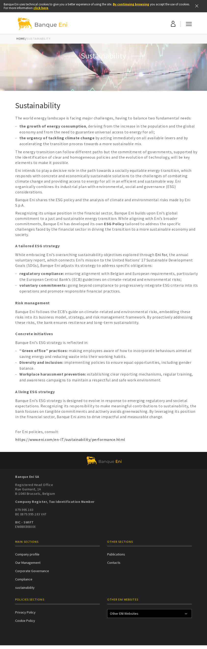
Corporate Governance (32, 571)
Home (20, 38)
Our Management (27, 562)
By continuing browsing (131, 4)
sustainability (25, 587)
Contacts (113, 562)
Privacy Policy (25, 612)
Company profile (27, 554)
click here (40, 8)
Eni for (161, 254)
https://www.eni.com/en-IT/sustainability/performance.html (70, 439)
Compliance (23, 579)
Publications (116, 554)
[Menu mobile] (189, 23)
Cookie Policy (25, 620)
